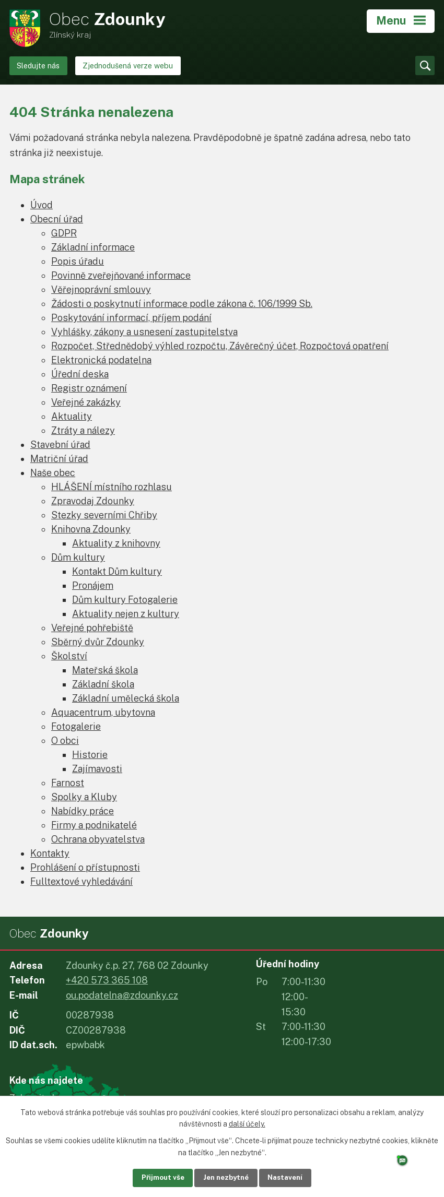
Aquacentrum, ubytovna (103, 712)
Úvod (41, 204)
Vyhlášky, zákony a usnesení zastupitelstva (144, 331)
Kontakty (49, 853)
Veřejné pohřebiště (92, 627)
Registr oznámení (89, 388)
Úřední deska (80, 374)
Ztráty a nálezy (83, 430)
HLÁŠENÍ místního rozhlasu (111, 486)
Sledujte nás (38, 65)
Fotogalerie (76, 726)
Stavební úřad (60, 444)
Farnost (67, 782)
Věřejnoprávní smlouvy (101, 289)
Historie (90, 754)
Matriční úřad (59, 458)
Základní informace (93, 247)
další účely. (247, 1123)
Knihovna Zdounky (91, 529)
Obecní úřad (56, 219)
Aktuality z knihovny (116, 543)
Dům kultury (78, 557)
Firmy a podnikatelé (94, 825)
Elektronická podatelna (101, 359)
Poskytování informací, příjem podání (131, 317)
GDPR (64, 233)
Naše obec (52, 472)
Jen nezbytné (226, 1177)
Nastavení (294, 1177)
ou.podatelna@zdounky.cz (122, 995)
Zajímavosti (97, 768)
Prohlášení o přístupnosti (85, 867)
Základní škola (103, 684)
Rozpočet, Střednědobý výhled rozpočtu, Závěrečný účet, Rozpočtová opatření (220, 345)
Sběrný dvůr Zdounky (97, 641)
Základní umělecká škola (125, 698)
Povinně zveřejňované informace (121, 275)
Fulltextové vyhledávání (81, 881)
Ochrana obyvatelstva (98, 839)
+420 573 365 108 (107, 980)
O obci (65, 740)
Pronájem (92, 585)
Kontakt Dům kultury (117, 571)
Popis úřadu (77, 261)
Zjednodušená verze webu (128, 65)
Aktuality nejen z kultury (125, 613)
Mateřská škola (105, 670)
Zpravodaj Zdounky (92, 500)
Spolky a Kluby (84, 796)
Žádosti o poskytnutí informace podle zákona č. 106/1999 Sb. (181, 303)
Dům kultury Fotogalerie (125, 599)
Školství (69, 655)
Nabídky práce (82, 810)
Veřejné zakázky (86, 402)
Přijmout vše (154, 1177)
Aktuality (71, 416)
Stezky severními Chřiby (104, 514)
